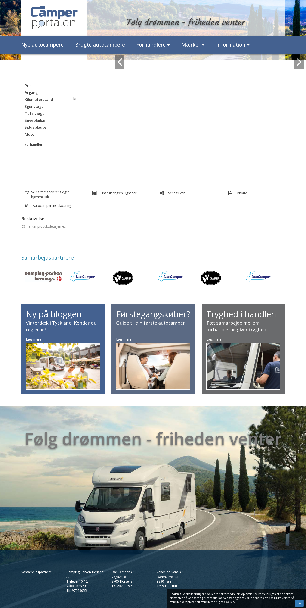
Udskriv (241, 193)
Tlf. (76, 590)
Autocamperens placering (52, 205)
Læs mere (33, 339)
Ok (299, 603)
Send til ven (176, 193)
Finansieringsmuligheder (118, 193)
